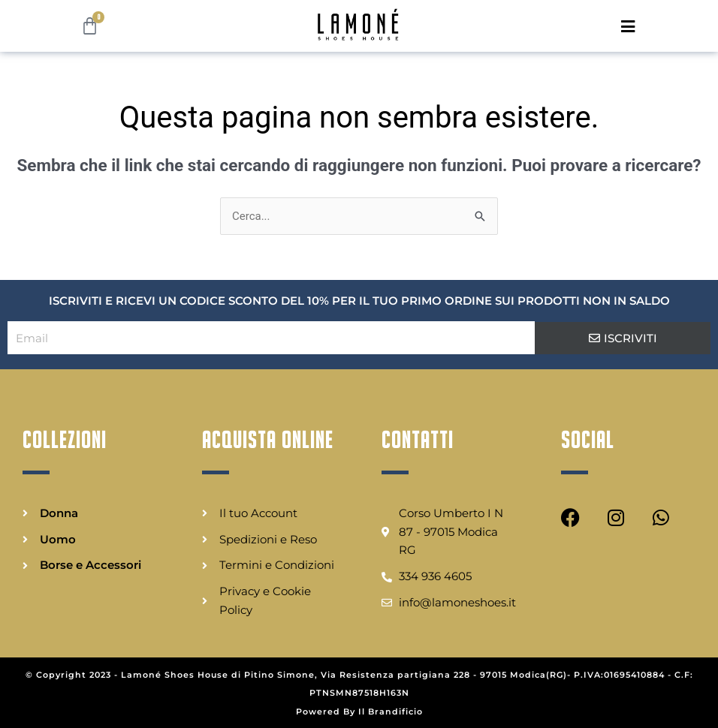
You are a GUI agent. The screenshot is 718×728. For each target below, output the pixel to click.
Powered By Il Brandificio (359, 711)
